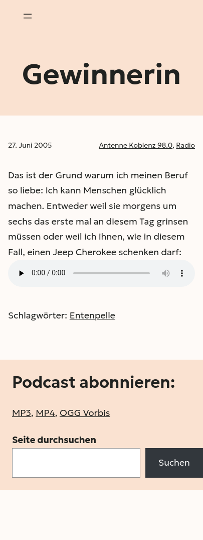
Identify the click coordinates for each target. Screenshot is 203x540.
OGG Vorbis (85, 412)
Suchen (174, 462)
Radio (185, 145)
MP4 (45, 412)
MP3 (21, 412)
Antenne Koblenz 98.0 (135, 145)
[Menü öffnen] (28, 16)
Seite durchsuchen (54, 440)
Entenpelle (92, 315)
